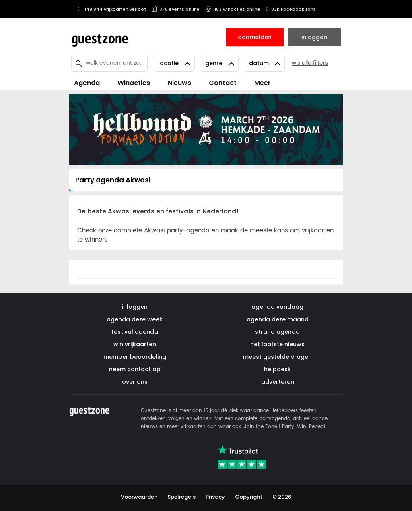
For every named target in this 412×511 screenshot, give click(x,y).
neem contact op (135, 369)
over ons (135, 382)
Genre (219, 63)
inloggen (135, 307)
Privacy (215, 497)
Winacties (133, 82)
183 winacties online (233, 9)
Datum (264, 63)
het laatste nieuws (277, 344)
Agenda (87, 82)
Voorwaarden (139, 497)
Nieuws (179, 82)
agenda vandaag (277, 307)
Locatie (174, 63)
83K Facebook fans (291, 9)
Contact (223, 82)
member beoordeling (134, 357)
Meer (262, 82)
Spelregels (181, 497)
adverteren (277, 382)
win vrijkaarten (134, 344)
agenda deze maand (278, 319)
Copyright (248, 497)
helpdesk (277, 369)
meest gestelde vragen (277, 357)
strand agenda (277, 332)
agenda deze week (135, 319)
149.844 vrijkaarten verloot (110, 9)
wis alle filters (310, 63)
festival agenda (134, 332)
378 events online (176, 9)
